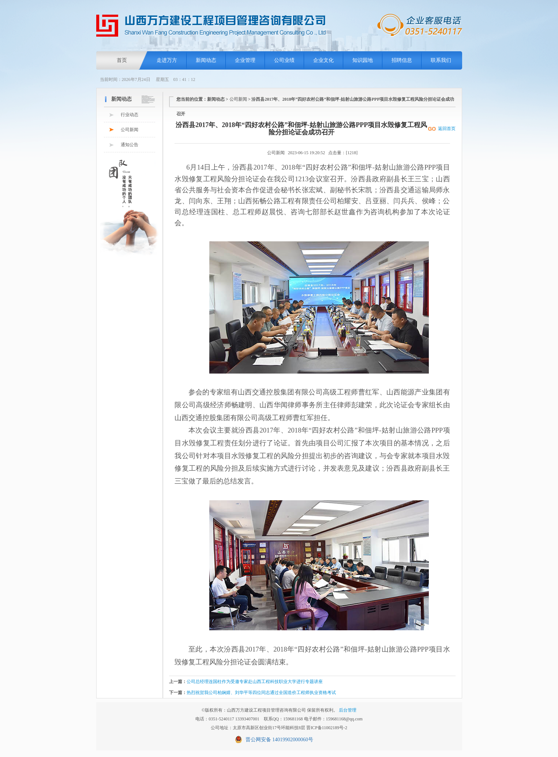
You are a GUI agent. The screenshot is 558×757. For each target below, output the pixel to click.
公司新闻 (129, 129)
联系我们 (441, 60)
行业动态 (129, 114)
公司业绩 (284, 60)
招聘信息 (402, 60)
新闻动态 (206, 60)
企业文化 (323, 60)
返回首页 (447, 128)
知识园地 (362, 60)
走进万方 (167, 60)
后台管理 (347, 710)
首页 (122, 60)
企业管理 (245, 60)
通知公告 (129, 144)
